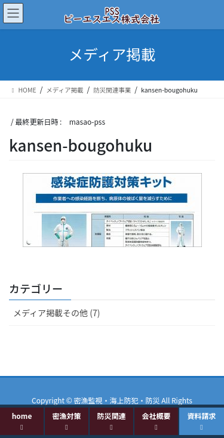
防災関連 (111, 421)
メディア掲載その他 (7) (56, 313)
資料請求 (201, 421)
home (22, 421)
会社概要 (156, 421)
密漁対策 (66, 421)
